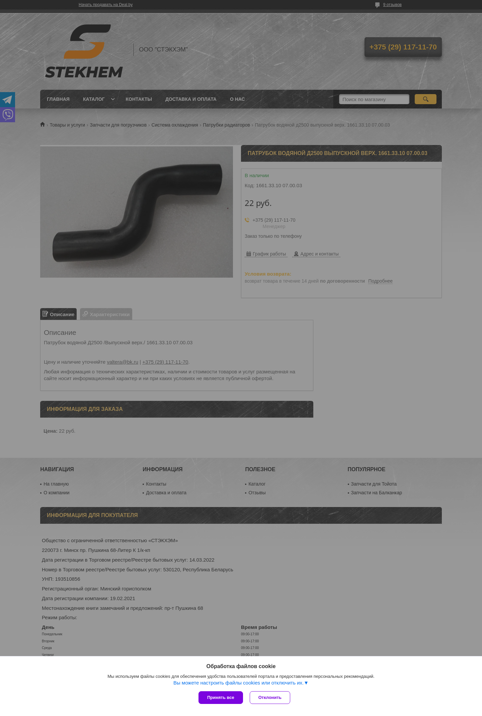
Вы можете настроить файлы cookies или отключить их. (238, 683)
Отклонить (270, 697)
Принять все (220, 697)
